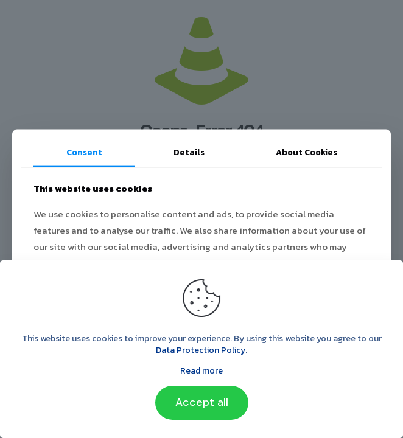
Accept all (201, 402)
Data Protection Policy (200, 350)
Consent (84, 152)
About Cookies (306, 152)
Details (189, 152)
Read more (201, 371)
